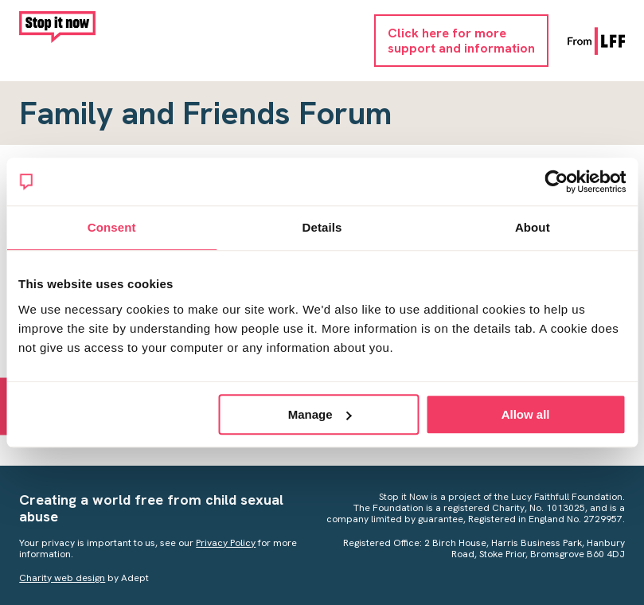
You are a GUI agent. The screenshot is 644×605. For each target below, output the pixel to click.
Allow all (526, 414)
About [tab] (532, 227)
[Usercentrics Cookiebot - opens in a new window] (556, 181)
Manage (320, 414)
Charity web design (62, 578)
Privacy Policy (226, 543)
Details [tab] (322, 227)
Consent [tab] (112, 227)
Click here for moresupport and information (461, 41)
